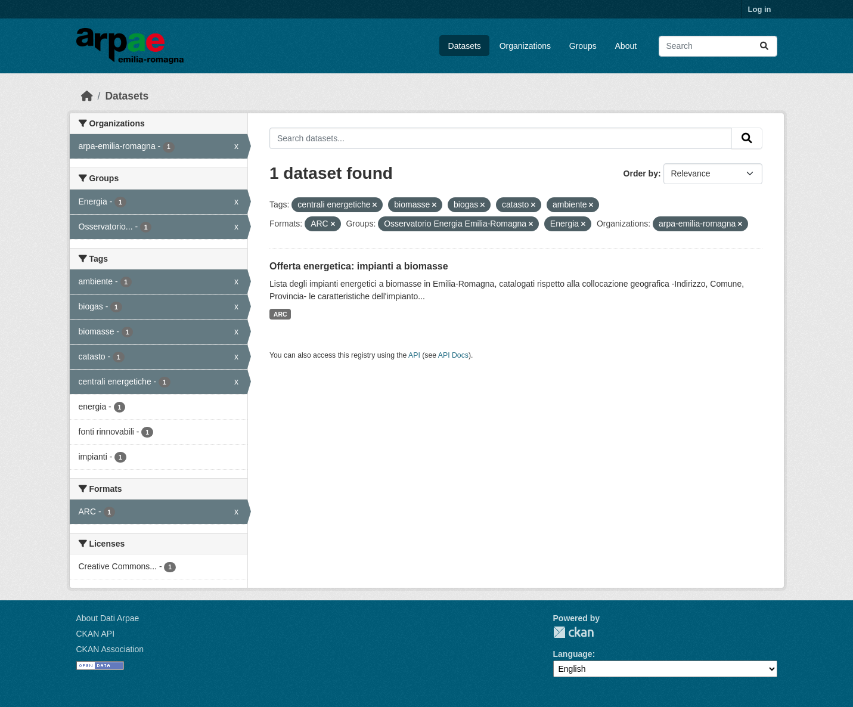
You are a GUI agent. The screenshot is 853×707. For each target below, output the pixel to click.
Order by (641, 173)
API (414, 355)
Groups (583, 46)
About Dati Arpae (107, 618)
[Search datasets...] (718, 46)
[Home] (87, 96)
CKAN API (95, 633)
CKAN (573, 632)
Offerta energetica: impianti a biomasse (358, 266)
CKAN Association (110, 649)
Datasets (464, 46)
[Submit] (764, 46)
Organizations (525, 46)
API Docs (453, 355)
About (626, 46)
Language (573, 654)
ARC (280, 314)
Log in (759, 9)
